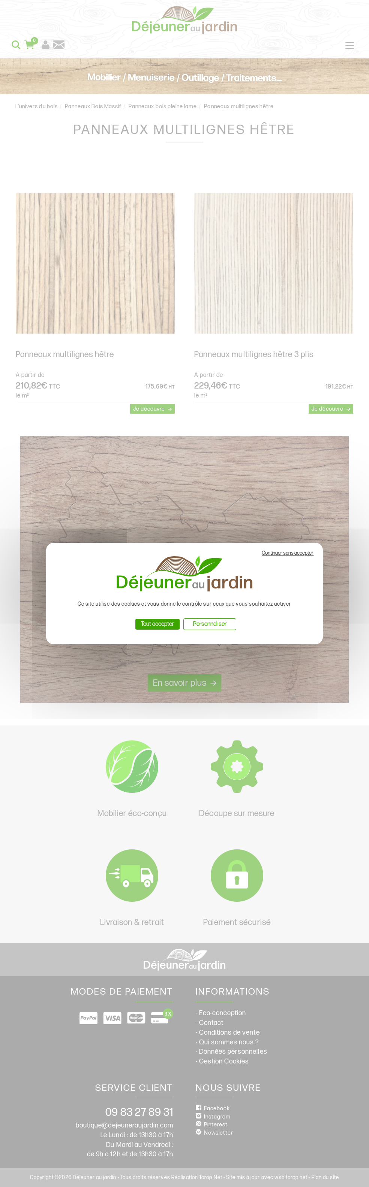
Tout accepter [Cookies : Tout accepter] (157, 624)
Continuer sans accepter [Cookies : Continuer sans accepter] (288, 553)
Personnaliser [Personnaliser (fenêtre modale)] (209, 624)
